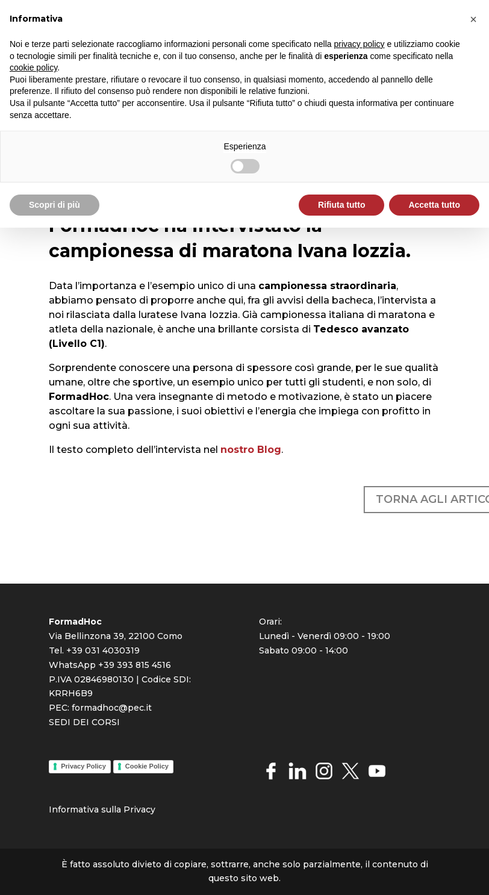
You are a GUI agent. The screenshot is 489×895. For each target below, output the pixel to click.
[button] (473, 19)
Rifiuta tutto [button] (342, 205)
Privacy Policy (83, 766)
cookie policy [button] (33, 67)
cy (150, 809)
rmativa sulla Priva (106, 809)
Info (57, 809)
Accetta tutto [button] (434, 205)
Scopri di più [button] (54, 205)
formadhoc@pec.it (112, 707)
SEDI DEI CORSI (84, 722)
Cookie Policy (147, 766)
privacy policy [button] (359, 44)
